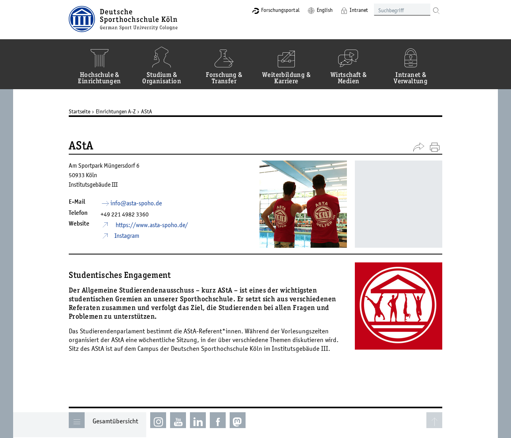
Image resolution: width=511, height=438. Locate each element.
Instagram (126, 235)
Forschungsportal (280, 10)
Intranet (359, 10)
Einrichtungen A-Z (115, 111)
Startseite (79, 111)
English (325, 10)
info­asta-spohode (136, 203)
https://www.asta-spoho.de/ (151, 224)
